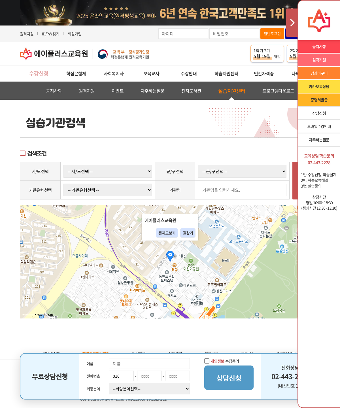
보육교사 (151, 73)
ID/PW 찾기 (50, 34)
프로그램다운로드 (278, 90)
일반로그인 (272, 33)
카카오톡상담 (319, 86)
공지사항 (54, 90)
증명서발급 (319, 100)
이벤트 (118, 90)
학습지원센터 (226, 73)
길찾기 (188, 233)
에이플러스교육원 (85, 53)
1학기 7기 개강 (267, 54)
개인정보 (217, 361)
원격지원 (26, 34)
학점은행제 (76, 73)
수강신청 (38, 73)
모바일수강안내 (319, 126)
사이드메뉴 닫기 (292, 22)
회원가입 (74, 34)
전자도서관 (191, 90)
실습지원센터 (231, 90)
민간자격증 (264, 73)
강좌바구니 (319, 73)
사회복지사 (114, 73)
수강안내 (189, 73)
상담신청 (319, 113)
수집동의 (221, 361)
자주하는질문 (152, 90)
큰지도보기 (166, 233)
